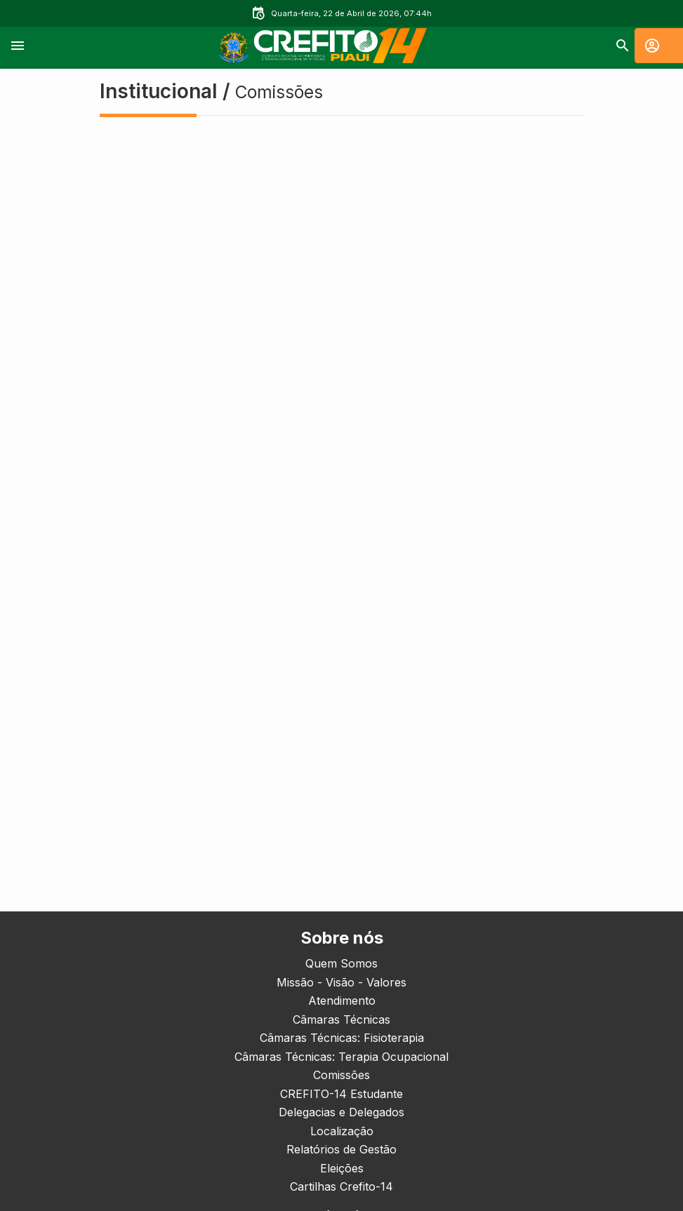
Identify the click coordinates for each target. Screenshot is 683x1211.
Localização (341, 1131)
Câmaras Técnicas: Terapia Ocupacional (341, 1057)
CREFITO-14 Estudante (341, 1094)
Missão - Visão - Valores (341, 982)
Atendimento (342, 1000)
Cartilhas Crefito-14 (341, 1186)
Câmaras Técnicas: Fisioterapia (342, 1038)
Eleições (342, 1168)
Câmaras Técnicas (341, 1019)
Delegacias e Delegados (341, 1112)
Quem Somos (341, 963)
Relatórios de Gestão (341, 1149)
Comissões (341, 1075)
